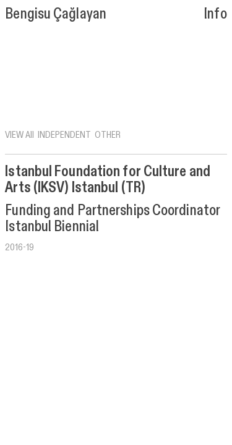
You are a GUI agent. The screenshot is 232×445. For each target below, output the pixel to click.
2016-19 (19, 246)
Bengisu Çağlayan (55, 12)
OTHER (108, 134)
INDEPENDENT (64, 134)
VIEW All (19, 134)
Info (215, 12)
